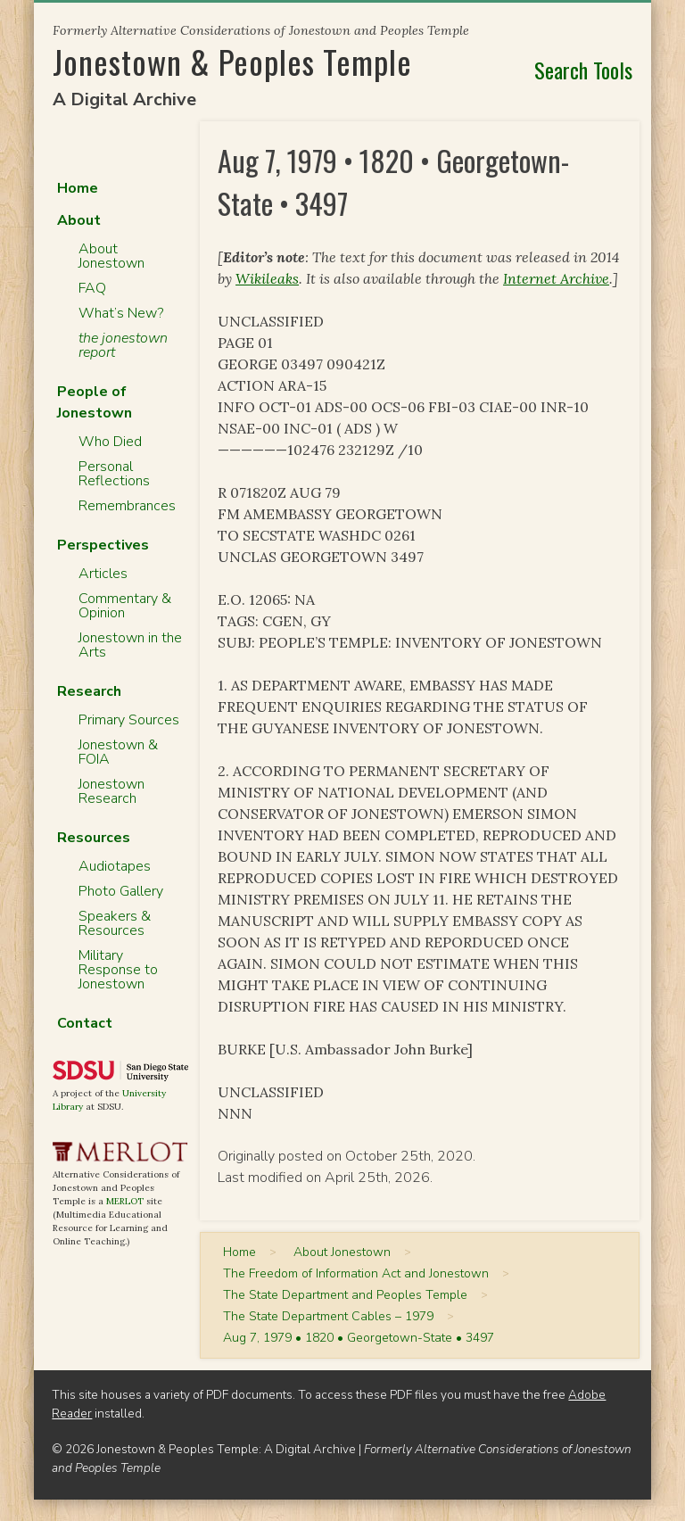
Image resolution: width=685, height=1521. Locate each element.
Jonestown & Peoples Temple (232, 61)
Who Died (110, 441)
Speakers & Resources (114, 923)
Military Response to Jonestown (118, 970)
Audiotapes (114, 866)
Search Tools (583, 70)
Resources (93, 837)
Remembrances (127, 506)
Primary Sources (128, 720)
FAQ (92, 288)
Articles (103, 573)
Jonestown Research (111, 791)
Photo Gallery (120, 891)
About (79, 220)
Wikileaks (267, 278)
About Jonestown (111, 256)
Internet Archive (556, 278)
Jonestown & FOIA (118, 752)
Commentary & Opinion (124, 606)
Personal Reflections (114, 474)
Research (89, 691)
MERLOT (125, 1201)
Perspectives (103, 545)
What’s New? (120, 313)
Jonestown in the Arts (130, 645)
